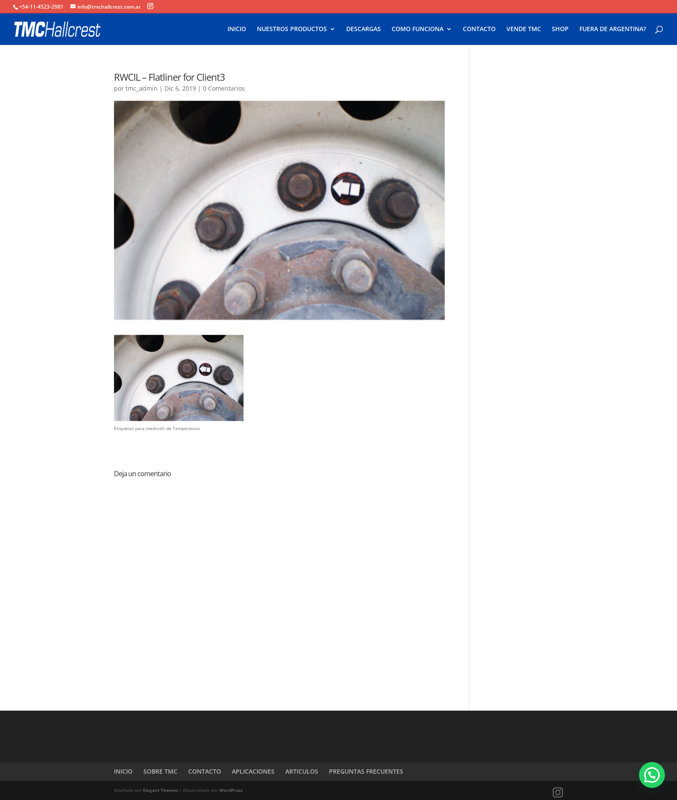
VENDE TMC (523, 29)
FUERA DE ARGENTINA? (612, 29)
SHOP (560, 29)
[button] (652, 775)
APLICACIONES (253, 771)
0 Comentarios (224, 88)
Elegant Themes (160, 790)
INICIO (237, 29)
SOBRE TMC (160, 771)
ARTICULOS (301, 771)
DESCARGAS (363, 29)
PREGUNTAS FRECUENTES (366, 771)
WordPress (231, 790)
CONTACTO (479, 29)
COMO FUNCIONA (417, 29)
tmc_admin (142, 88)
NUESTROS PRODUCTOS (292, 29)
